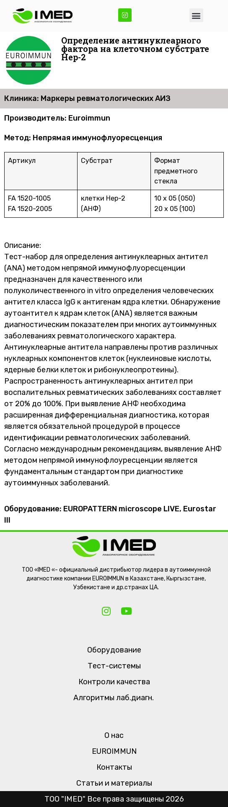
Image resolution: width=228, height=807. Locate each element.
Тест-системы (114, 665)
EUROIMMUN (114, 751)
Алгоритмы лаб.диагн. (113, 697)
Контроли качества (114, 681)
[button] (196, 15)
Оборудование (114, 650)
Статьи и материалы (114, 783)
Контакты (114, 767)
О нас (114, 735)
